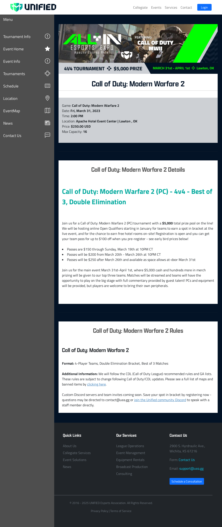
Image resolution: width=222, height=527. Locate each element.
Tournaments (26, 73)
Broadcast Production (132, 466)
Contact (186, 7)
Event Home (26, 48)
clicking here (96, 384)
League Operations (130, 445)
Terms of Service (120, 511)
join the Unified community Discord (160, 399)
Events (156, 7)
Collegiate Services (77, 452)
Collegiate (140, 7)
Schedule (26, 86)
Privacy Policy (99, 511)
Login (204, 7)
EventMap (26, 110)
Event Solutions (74, 459)
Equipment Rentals (130, 459)
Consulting (124, 473)
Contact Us (26, 135)
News (26, 123)
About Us (69, 445)
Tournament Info (26, 36)
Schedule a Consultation (186, 481)
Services (171, 7)
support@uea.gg (191, 468)
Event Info (26, 61)
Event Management (130, 452)
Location (26, 98)
